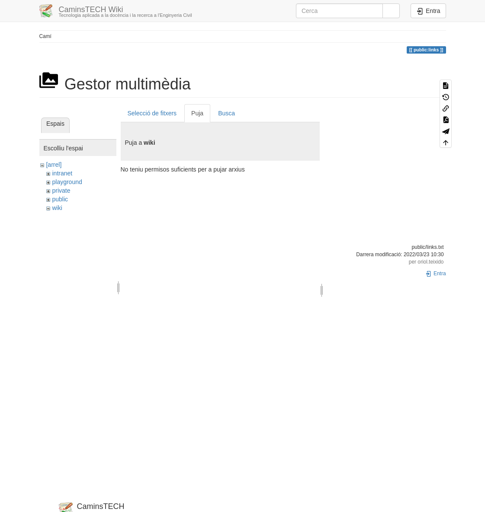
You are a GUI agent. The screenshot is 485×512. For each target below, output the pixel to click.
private (61, 190)
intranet (62, 173)
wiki (57, 207)
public (60, 199)
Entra (435, 273)
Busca (226, 113)
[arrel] (53, 164)
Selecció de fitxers (152, 113)
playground (67, 181)
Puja (197, 113)
